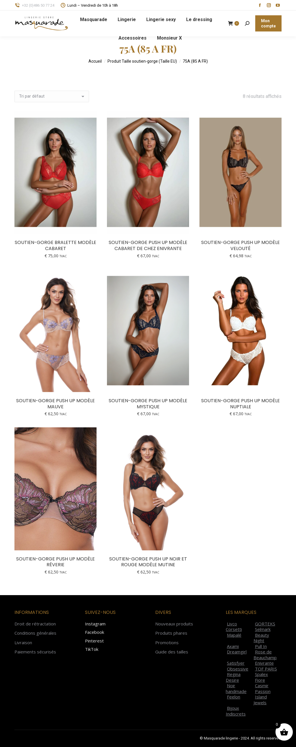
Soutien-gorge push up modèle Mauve (55, 403)
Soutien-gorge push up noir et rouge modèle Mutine (148, 562)
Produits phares (171, 633)
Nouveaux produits (174, 624)
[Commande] (51, 96)
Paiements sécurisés (35, 652)
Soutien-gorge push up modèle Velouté (240, 245)
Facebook (94, 632)
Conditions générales (35, 633)
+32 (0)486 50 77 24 (34, 5)
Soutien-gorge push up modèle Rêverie (55, 562)
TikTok (91, 649)
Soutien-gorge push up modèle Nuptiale (240, 403)
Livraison (23, 642)
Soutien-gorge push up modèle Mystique (148, 403)
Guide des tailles (171, 652)
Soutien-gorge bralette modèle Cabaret (55, 245)
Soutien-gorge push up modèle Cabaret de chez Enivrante (148, 245)
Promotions (167, 642)
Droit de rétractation (35, 624)
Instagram (95, 624)
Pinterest (94, 641)
